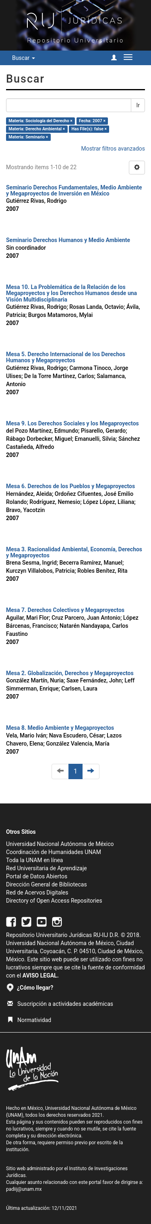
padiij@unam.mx (24, 1189)
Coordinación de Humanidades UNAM (53, 852)
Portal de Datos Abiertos (36, 876)
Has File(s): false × (89, 129)
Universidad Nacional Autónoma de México (60, 844)
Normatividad (29, 1020)
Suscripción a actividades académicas (60, 1004)
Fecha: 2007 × (92, 120)
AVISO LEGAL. (41, 975)
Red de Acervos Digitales (37, 892)
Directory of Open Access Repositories (54, 900)
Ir (138, 105)
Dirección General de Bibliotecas (46, 884)
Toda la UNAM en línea (34, 860)
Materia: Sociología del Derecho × (40, 120)
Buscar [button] (23, 58)
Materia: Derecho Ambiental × (36, 129)
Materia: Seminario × (28, 137)
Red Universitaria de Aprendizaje (46, 868)
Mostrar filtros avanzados (113, 148)
